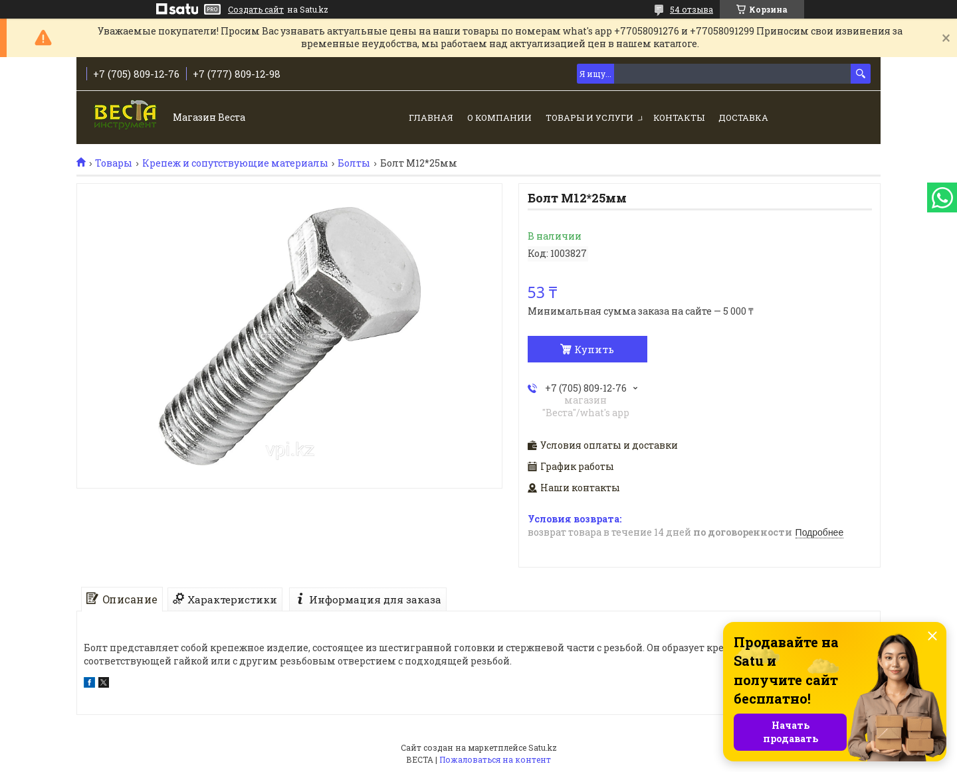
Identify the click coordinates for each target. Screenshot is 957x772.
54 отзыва (691, 9)
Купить (594, 349)
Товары (113, 163)
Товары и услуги (589, 117)
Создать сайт (256, 9)
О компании (499, 117)
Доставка (743, 117)
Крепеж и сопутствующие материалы (235, 163)
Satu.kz (542, 747)
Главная (431, 117)
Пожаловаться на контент (495, 759)
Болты (354, 163)
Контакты (678, 117)
